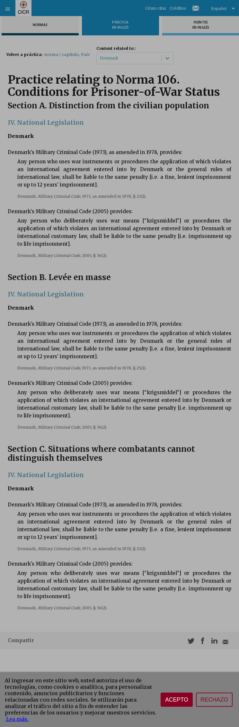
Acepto (176, 699)
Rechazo (214, 699)
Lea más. (17, 719)
